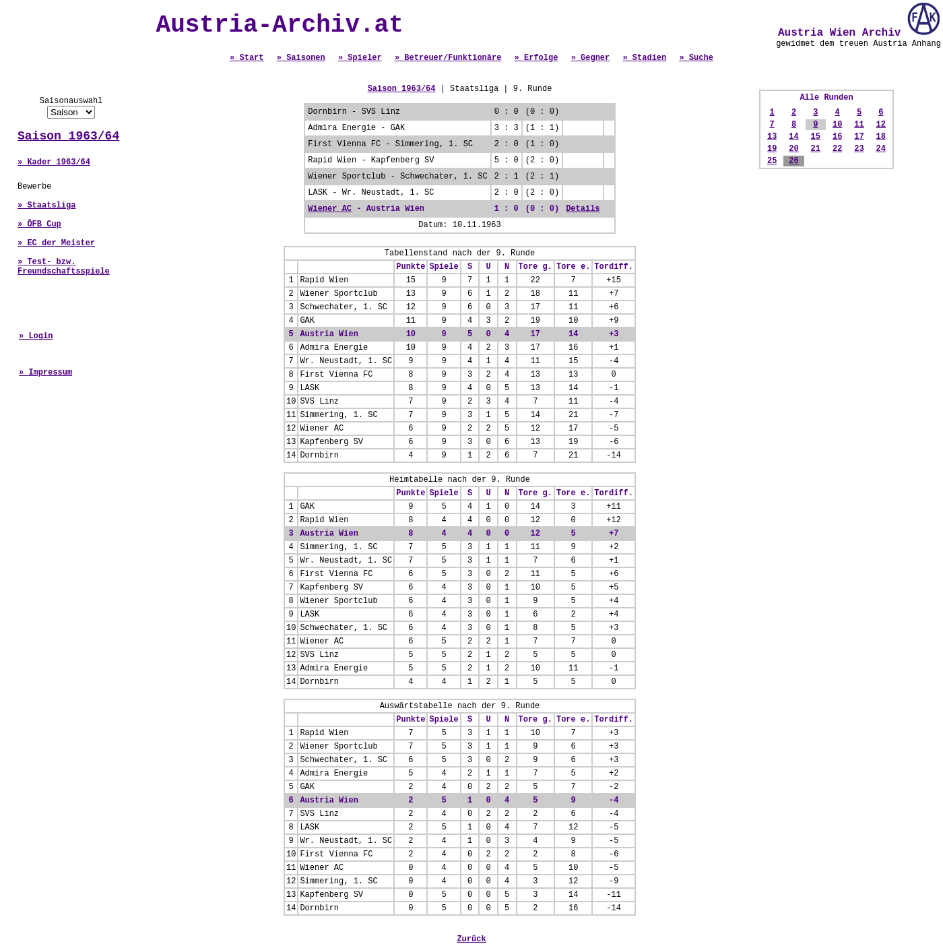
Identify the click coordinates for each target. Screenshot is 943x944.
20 (793, 149)
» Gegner (590, 58)
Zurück (471, 939)
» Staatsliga (46, 205)
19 (772, 149)
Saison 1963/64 (68, 136)
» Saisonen (301, 58)
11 (859, 124)
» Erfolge (536, 58)
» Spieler (360, 58)
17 (859, 136)
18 (881, 136)
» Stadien (644, 58)
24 (881, 149)
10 (837, 124)
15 (815, 136)
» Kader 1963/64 (54, 162)
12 (881, 124)
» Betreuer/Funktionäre (448, 58)
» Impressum (45, 372)
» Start (246, 58)
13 (772, 136)
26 (793, 161)
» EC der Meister (56, 243)
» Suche (696, 58)
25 (772, 161)
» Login (36, 336)
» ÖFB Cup (39, 224)
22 (837, 149)
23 (859, 149)
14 (793, 136)
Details (582, 209)
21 (815, 149)
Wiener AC (330, 209)
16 (837, 136)
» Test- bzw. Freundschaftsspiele (64, 266)
